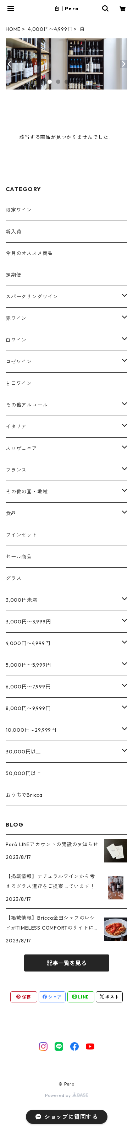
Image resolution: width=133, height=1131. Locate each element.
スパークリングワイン (32, 296)
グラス (13, 578)
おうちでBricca (24, 795)
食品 (11, 513)
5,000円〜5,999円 (28, 665)
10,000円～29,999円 (31, 730)
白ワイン (16, 340)
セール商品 (19, 556)
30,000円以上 (23, 751)
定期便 (13, 275)
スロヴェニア (21, 448)
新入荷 (13, 231)
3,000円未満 (21, 600)
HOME (13, 29)
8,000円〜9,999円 (28, 708)
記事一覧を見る (67, 963)
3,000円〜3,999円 (28, 621)
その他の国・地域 (27, 491)
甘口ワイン (19, 383)
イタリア (16, 426)
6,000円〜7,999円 (28, 686)
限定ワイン (19, 210)
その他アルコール (27, 405)
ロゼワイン (19, 361)
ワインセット (21, 535)
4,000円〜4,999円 (50, 29)
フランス (16, 470)
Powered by (66, 1095)
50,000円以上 (23, 773)
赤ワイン (16, 318)
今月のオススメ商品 (29, 253)
